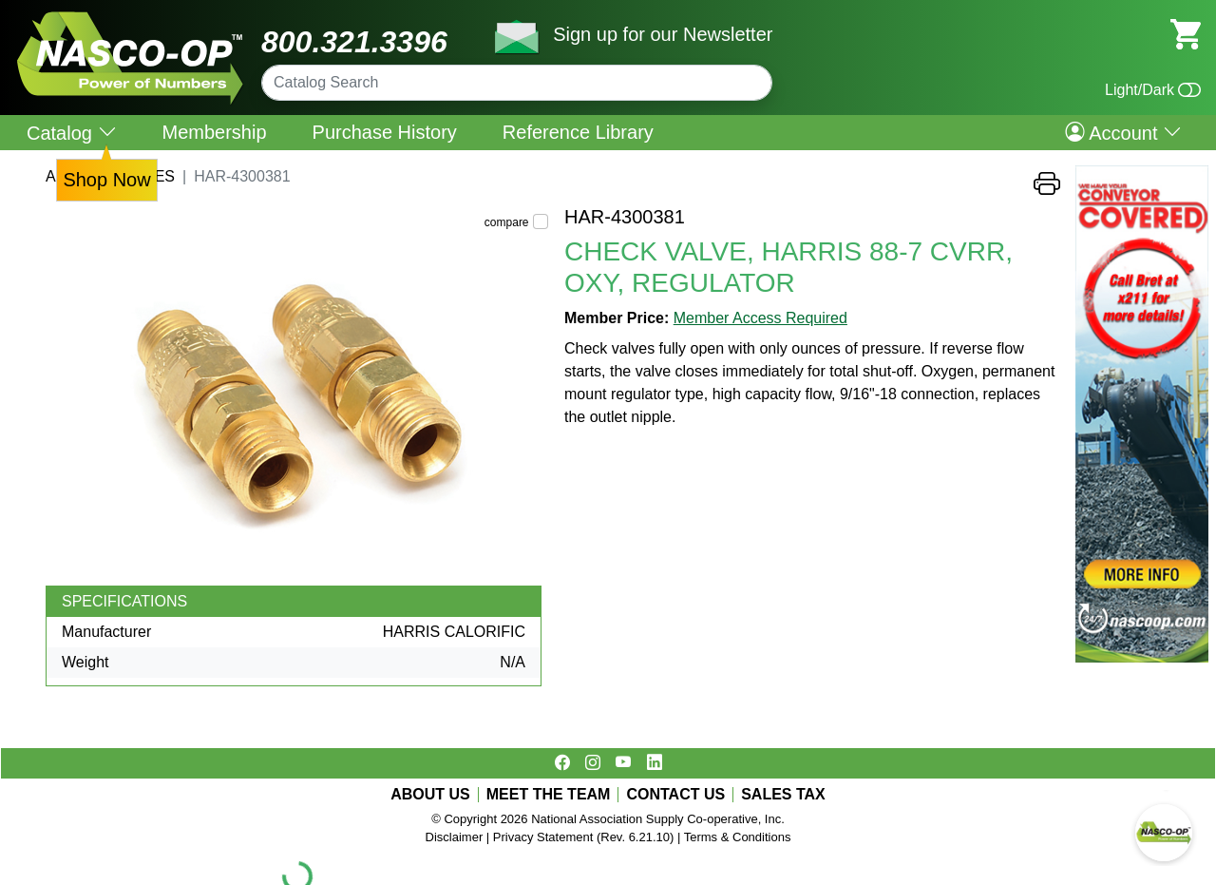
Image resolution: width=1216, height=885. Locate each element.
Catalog (72, 133)
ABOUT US (430, 794)
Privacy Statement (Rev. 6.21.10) (583, 837)
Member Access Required (760, 318)
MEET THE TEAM (548, 794)
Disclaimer (455, 837)
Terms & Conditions (737, 837)
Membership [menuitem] (214, 132)
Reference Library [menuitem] (578, 132)
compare (506, 222)
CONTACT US (675, 794)
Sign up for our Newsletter (662, 34)
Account (1123, 132)
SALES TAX (783, 794)
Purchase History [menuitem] (385, 132)
